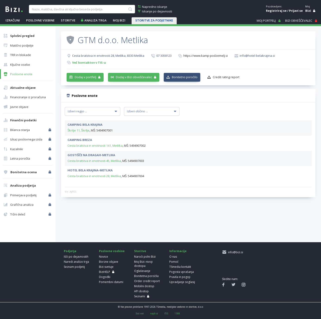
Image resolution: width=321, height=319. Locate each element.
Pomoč (174, 262)
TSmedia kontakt (180, 267)
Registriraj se (276, 11)
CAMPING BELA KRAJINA (85, 124)
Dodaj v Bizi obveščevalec (134, 77)
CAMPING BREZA (80, 140)
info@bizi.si (235, 252)
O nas (173, 257)
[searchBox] (82, 9)
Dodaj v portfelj (85, 77)
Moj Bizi (119, 20)
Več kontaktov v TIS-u (89, 62)
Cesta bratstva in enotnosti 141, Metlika (95, 145)
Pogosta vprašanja (181, 272)
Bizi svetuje (106, 267)
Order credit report (147, 281)
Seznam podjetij (74, 267)
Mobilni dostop (144, 286)
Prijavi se (296, 11)
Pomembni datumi (111, 282)
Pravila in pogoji (179, 277)
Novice (103, 257)
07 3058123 (164, 56)
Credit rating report (226, 77)
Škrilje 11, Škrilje (79, 130)
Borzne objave (108, 262)
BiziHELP (104, 272)
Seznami (139, 296)
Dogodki (104, 277)
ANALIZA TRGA (95, 20)
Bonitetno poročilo (185, 77)
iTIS (166, 313)
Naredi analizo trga (76, 262)
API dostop (141, 291)
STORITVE (68, 20)
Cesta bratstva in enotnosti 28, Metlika (94, 176)
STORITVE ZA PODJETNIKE (154, 20)
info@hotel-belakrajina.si (257, 56)
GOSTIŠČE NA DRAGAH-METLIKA (91, 155)
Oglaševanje (142, 271)
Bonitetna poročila (146, 276)
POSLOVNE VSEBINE (40, 20)
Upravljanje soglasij (182, 282)
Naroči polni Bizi (145, 257)
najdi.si (154, 313)
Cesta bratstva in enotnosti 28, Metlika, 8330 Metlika (108, 56)
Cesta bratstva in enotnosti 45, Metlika (94, 161)
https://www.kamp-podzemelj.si (205, 56)
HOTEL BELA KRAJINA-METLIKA (90, 170)
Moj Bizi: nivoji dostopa (143, 264)
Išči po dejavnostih (76, 257)
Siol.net (140, 313)
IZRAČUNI (13, 20)
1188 (177, 313)
